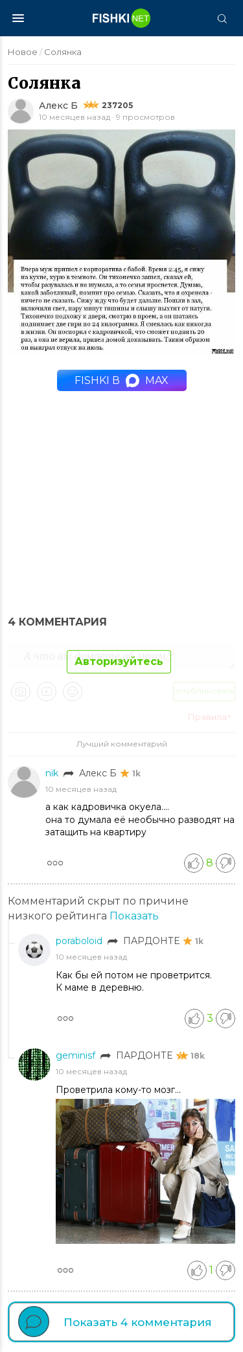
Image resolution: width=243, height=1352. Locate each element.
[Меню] (18, 18)
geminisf (77, 1055)
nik (53, 773)
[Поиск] (221, 18)
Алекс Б (58, 105)
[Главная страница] (122, 18)
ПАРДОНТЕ (152, 941)
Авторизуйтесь (119, 661)
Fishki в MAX (121, 380)
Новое (23, 52)
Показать (134, 916)
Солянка (63, 52)
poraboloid (80, 941)
